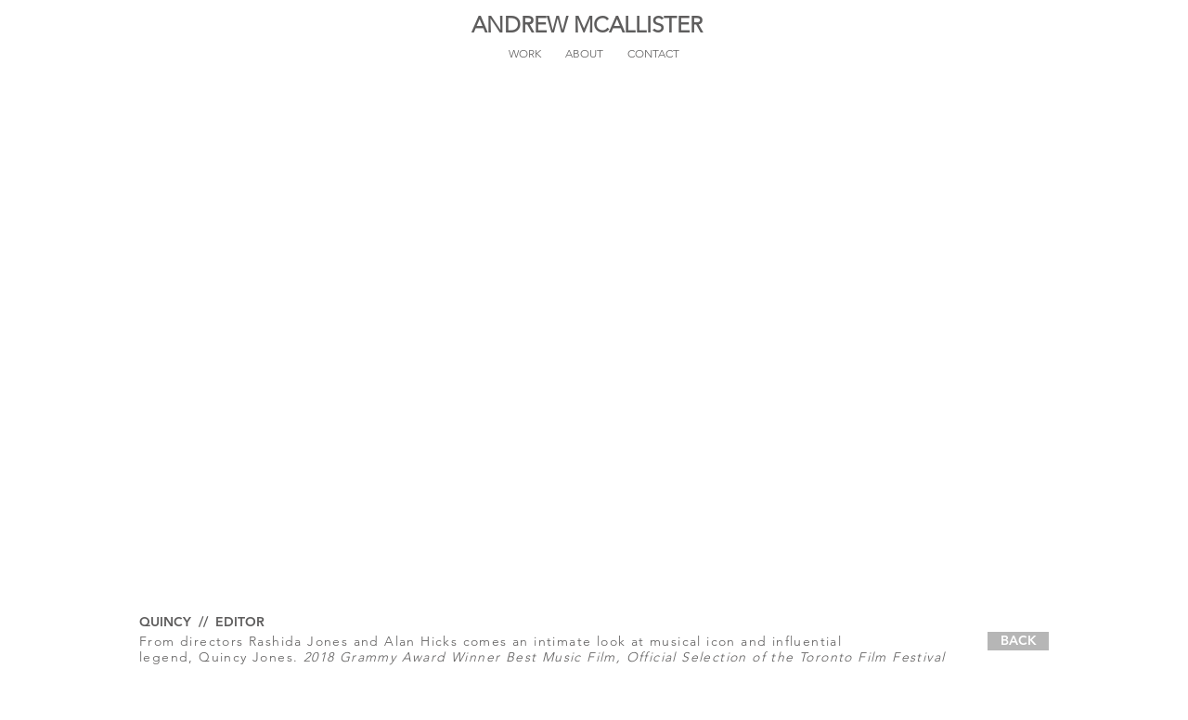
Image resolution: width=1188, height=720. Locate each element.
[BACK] (1018, 641)
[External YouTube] (594, 351)
